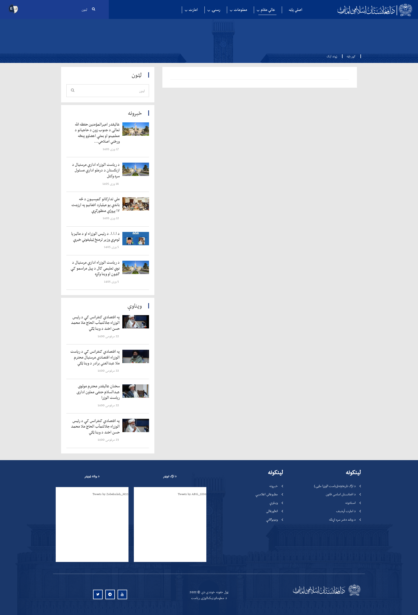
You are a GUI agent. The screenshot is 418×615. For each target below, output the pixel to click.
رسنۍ (215, 9)
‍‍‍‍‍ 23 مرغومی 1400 (109, 439)
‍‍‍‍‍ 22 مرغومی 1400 (109, 336)
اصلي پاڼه (295, 9)
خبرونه (273, 486)
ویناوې (274, 502)
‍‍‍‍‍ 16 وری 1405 (111, 183)
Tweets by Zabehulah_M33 (110, 494)
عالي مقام (268, 9)
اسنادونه (350, 502)
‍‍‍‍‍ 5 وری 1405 (112, 247)
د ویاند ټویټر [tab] (91, 476)
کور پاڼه (349, 56)
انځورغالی (272, 511)
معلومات (240, 9)
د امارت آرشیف (346, 511)
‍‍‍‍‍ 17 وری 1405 (111, 149)
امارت (193, 9)
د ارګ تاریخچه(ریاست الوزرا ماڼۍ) (335, 486)
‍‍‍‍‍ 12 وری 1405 (111, 218)
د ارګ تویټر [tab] (169, 476)
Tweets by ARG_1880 (192, 494)
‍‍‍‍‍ (96, 133)
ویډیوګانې (272, 519)
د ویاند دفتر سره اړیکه (342, 519)
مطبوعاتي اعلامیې (266, 494)
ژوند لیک (332, 56)
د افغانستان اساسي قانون (341, 494)
